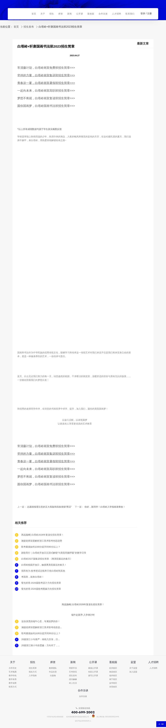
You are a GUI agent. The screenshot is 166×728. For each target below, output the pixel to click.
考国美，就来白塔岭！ (32, 577)
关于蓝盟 (133, 668)
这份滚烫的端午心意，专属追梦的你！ (40, 621)
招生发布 (29, 26)
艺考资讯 (73, 672)
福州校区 (113, 676)
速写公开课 (93, 676)
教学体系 (13, 679)
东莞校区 (113, 687)
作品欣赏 (53, 672)
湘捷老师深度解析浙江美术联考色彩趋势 (41, 541)
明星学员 (73, 668)
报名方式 (33, 672)
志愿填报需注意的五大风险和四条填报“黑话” (49, 507)
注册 (149, 13)
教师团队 (53, 668)
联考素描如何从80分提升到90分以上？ (40, 547)
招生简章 (33, 668)
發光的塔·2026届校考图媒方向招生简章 (41, 589)
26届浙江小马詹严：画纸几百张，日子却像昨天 (41, 639)
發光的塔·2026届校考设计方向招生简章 (41, 583)
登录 (143, 13)
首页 (16, 26)
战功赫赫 (73, 679)
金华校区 (113, 683)
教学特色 (13, 676)
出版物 (53, 676)
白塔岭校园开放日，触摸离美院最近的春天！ (44, 565)
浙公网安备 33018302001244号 (105, 717)
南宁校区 (113, 679)
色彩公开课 (93, 672)
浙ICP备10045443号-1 (83, 721)
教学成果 (13, 683)
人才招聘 (153, 668)
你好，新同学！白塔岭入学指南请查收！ (104, 507)
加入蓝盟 (133, 672)
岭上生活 (73, 683)
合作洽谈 (83, 696)
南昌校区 (113, 672)
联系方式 (13, 687)
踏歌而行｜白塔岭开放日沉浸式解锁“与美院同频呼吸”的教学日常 (53, 553)
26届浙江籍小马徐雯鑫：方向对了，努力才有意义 (41, 645)
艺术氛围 (13, 672)
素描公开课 (93, 668)
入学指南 (33, 676)
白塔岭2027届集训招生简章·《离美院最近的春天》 (46, 559)
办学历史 (13, 668)
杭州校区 (113, 668)
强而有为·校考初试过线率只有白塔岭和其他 (43, 571)
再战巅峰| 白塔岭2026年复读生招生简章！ (42, 535)
